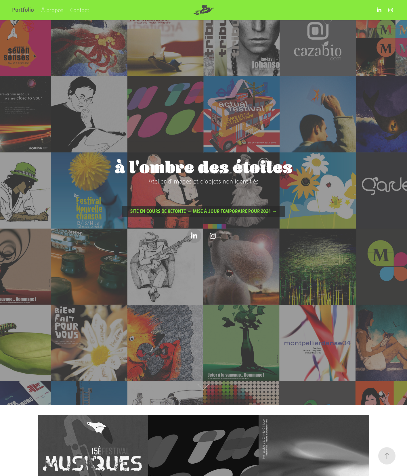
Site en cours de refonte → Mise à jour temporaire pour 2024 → (203, 211)
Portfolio (23, 10)
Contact (79, 10)
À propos (52, 10)
